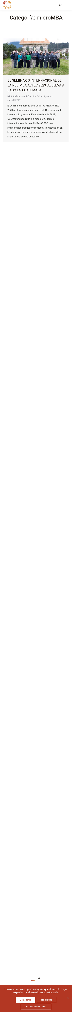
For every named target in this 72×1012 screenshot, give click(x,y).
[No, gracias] (68, 998)
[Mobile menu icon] (67, 5)
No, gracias (46, 1000)
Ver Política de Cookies (36, 1006)
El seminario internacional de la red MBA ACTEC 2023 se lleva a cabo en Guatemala (35, 85)
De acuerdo (25, 1000)
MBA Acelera (13, 96)
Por (42, 96)
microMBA (26, 96)
